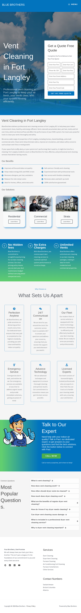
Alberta (46, 590)
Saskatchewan (48, 584)
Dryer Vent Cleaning (50, 558)
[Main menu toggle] (73, 4)
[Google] (5, 565)
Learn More (14, 221)
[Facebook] (10, 565)
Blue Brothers (17, 4)
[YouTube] (19, 565)
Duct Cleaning (48, 556)
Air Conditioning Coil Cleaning (54, 564)
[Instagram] (15, 565)
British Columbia (49, 587)
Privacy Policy (30, 606)
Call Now (51, 456)
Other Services (48, 569)
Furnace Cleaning (49, 561)
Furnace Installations (51, 567)
